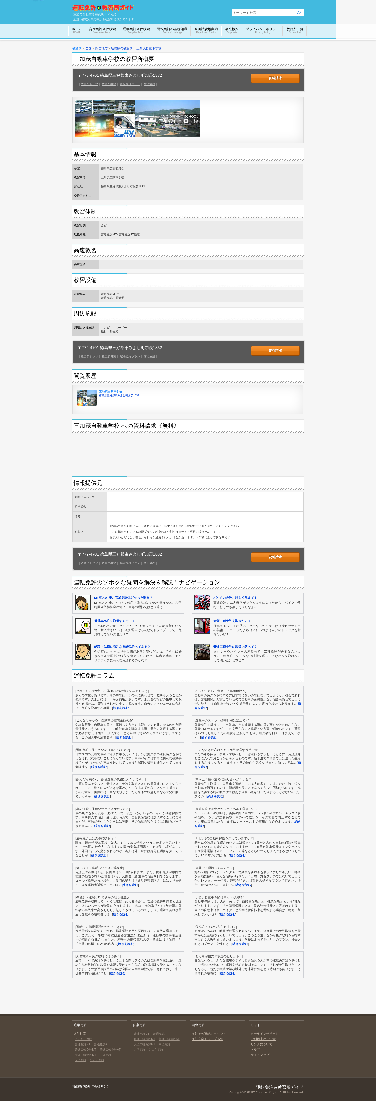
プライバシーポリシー (262, 31)
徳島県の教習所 (122, 48)
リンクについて (261, 1044)
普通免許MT (82, 1044)
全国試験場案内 (206, 31)
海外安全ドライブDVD (207, 1039)
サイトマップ (260, 1055)
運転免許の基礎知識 (172, 31)
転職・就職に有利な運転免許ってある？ (122, 647)
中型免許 (105, 1055)
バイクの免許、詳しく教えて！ (235, 597)
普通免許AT (101, 1044)
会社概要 (232, 31)
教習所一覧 (295, 31)
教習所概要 (109, 84)
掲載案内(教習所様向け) (90, 1086)
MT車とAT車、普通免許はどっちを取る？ (123, 597)
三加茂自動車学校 (148, 48)
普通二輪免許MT (85, 1049)
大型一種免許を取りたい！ (232, 621)
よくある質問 (83, 1039)
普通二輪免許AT (110, 1049)
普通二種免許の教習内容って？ (235, 647)
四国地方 (101, 48)
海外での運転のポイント (209, 1034)
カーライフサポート (265, 1034)
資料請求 (275, 78)
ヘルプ (255, 1049)
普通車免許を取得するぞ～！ (114, 621)
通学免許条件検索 (136, 31)
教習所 (77, 48)
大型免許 (80, 1060)
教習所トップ (89, 84)
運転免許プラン (130, 84)
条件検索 (80, 1034)
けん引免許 (97, 1060)
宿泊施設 (149, 84)
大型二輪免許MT (85, 1055)
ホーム (77, 31)
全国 (88, 48)
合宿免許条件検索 (102, 31)
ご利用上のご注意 (263, 1039)
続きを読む (121, 708)
